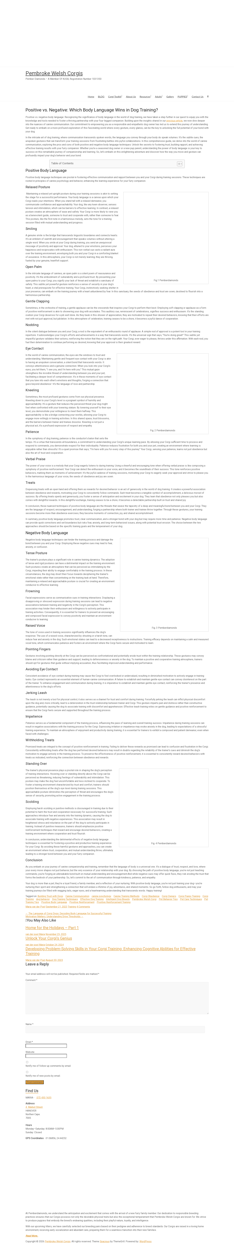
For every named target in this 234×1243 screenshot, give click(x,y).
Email (29, 1042)
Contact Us (197, 96)
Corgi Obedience (150, 896)
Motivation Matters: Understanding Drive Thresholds (54, 916)
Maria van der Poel (35, 906)
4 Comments (83, 906)
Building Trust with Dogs (50, 896)
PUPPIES (182, 96)
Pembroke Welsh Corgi (144, 899)
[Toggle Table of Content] (178, 163)
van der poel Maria (35, 934)
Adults (158, 96)
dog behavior (43, 899)
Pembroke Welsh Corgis (54, 73)
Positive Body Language (54, 902)
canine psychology (101, 896)
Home (91, 96)
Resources (145, 96)
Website (30, 1052)
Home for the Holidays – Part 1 (52, 927)
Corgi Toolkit (114, 96)
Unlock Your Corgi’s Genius (49, 938)
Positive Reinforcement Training (113, 902)
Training (72, 906)
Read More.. (32, 1235)
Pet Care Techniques (191, 899)
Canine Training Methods (126, 896)
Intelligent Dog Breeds (118, 899)
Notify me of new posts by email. (43, 1075)
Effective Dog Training (92, 899)
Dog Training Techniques (65, 899)
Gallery (170, 96)
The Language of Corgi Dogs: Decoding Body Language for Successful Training (68, 913)
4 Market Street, (34, 1107)
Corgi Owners (169, 896)
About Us (131, 96)
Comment (31, 980)
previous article (174, 120)
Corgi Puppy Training (189, 896)
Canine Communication (77, 896)
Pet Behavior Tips (168, 899)
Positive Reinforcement (81, 902)
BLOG (101, 96)
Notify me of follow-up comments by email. (48, 1065)
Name (29, 1024)
